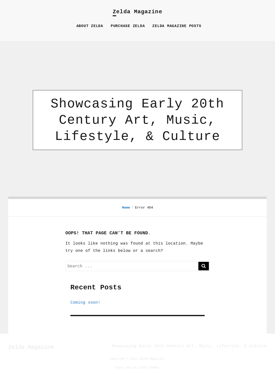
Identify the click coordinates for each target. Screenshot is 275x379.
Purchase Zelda (128, 26)
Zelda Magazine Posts (176, 26)
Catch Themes (148, 367)
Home (126, 208)
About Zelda (89, 26)
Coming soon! (85, 302)
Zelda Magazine (137, 12)
